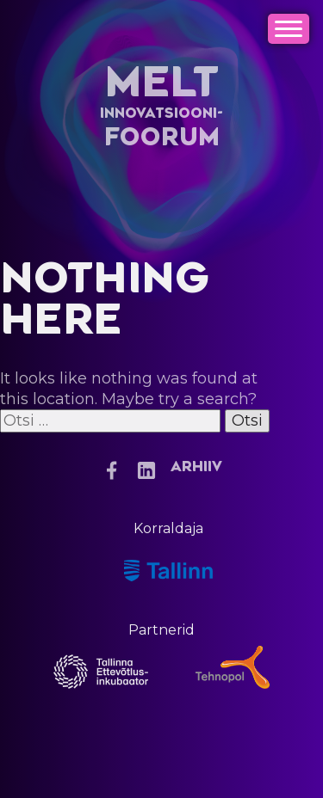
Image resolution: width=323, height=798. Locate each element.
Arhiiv (196, 467)
